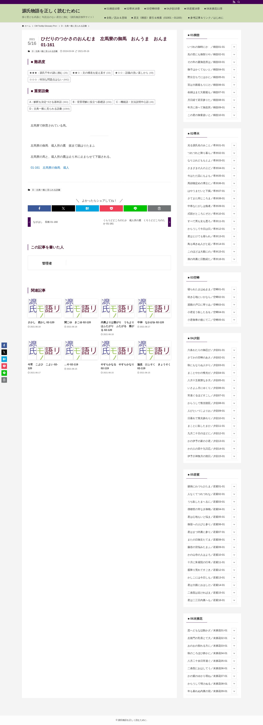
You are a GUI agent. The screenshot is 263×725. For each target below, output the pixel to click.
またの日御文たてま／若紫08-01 (212, 539)
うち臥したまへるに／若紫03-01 (212, 501)
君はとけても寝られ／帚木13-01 (212, 236)
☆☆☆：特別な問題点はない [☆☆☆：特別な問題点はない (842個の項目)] (49, 79)
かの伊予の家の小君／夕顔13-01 (212, 441)
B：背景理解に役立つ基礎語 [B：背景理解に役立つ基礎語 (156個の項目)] (92, 101)
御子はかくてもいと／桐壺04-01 (212, 69)
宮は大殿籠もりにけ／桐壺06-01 (212, 84)
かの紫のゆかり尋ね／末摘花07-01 (212, 676)
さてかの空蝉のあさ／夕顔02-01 (212, 357)
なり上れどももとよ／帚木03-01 (212, 160)
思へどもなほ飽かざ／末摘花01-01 (212, 630)
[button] (39, 208)
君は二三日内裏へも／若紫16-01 (212, 600)
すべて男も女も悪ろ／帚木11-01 (212, 221)
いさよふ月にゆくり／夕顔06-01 (212, 388)
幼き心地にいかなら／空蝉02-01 (212, 297)
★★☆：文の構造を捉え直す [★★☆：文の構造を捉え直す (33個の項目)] (91, 72)
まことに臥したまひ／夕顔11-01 (212, 426)
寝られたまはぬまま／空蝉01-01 (212, 289)
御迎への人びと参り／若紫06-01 (212, 524)
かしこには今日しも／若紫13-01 (212, 577)
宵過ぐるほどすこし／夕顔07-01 (212, 395)
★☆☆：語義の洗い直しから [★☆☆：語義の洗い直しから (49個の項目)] (134, 72)
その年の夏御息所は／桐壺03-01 (212, 62)
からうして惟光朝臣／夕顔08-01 (212, 403)
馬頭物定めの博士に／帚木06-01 (212, 183)
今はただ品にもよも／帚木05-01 (212, 175)
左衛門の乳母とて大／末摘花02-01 (212, 638)
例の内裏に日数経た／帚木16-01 (212, 259)
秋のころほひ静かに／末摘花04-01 (212, 653)
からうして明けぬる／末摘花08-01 (212, 683)
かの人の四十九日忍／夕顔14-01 (212, 448)
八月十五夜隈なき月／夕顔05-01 (212, 380)
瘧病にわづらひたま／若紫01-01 (212, 486)
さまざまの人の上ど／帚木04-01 (212, 168)
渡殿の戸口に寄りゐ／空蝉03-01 (212, 304)
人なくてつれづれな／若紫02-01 (212, 494)
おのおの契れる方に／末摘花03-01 (212, 645)
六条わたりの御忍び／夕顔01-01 (212, 350)
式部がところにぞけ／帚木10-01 (212, 213)
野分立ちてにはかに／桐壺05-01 (212, 77)
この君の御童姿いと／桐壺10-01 (212, 115)
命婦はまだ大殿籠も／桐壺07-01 (212, 92)
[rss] (234, 2)
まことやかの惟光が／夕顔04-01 (212, 372)
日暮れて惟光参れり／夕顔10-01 (212, 418)
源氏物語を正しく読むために (51, 11)
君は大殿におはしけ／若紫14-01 (212, 585)
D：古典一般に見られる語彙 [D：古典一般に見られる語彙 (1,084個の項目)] (49, 108)
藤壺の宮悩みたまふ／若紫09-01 (212, 547)
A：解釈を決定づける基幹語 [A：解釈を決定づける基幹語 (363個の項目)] (48, 101)
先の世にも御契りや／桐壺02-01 (212, 54)
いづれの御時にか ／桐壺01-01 (212, 46)
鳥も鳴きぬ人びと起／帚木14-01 (212, 244)
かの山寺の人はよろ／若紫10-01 (212, 554)
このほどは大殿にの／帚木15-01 (212, 251)
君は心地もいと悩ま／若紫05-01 (212, 517)
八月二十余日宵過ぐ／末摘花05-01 (212, 661)
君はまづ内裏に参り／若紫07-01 (212, 532)
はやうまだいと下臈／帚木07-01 (212, 191)
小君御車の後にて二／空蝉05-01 (212, 319)
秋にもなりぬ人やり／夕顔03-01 (212, 365)
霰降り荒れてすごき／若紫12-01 (212, 570)
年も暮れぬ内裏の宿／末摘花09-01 (212, 691)
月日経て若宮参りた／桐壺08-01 (212, 100)
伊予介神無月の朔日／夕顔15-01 (212, 456)
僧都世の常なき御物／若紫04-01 (212, 509)
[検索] (238, 2)
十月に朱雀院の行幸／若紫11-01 (212, 562)
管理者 (47, 263)
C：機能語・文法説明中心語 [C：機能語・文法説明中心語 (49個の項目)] (135, 101)
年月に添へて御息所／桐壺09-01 (212, 107)
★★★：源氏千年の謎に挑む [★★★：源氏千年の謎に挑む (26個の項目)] (48, 72)
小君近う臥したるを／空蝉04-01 (212, 312)
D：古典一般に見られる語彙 (45, 51)
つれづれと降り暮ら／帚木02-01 (212, 153)
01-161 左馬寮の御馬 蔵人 (50, 167)
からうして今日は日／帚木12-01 (212, 229)
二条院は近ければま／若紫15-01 (212, 592)
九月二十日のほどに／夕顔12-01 (212, 433)
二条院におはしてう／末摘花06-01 (212, 668)
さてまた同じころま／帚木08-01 (212, 198)
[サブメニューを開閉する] (234, 46)
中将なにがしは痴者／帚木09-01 (212, 206)
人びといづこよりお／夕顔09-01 (212, 410)
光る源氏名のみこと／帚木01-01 (212, 145)
